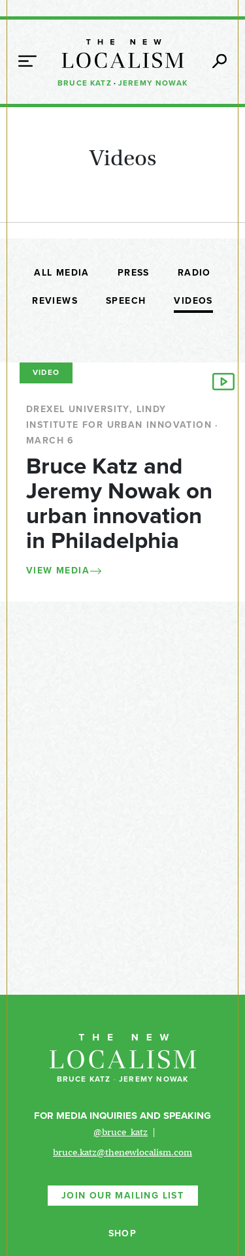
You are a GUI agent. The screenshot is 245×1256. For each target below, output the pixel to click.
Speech (126, 300)
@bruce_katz (120, 1132)
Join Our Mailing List (122, 1195)
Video (46, 372)
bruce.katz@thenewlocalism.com (122, 1152)
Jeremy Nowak (153, 83)
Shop (122, 1233)
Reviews (55, 300)
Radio (194, 272)
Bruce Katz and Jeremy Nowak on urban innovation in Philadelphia (119, 504)
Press (134, 272)
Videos (193, 300)
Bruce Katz (84, 83)
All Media (62, 272)
